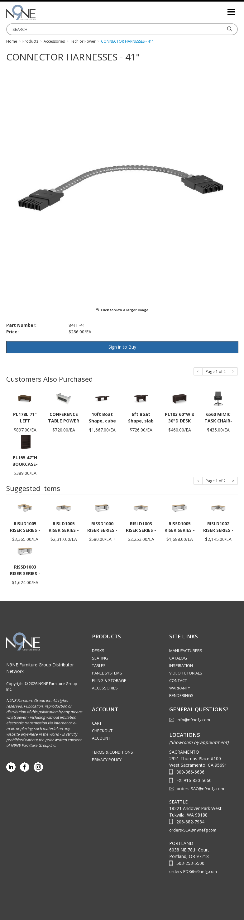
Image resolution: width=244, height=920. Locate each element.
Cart (97, 723)
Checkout (102, 730)
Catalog (178, 658)
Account (101, 738)
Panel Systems (107, 673)
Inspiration (181, 665)
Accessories (105, 688)
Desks (98, 650)
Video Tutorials (185, 673)
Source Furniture (37, 12)
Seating (100, 658)
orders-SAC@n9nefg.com (200, 788)
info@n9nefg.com (193, 719)
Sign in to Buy (122, 347)
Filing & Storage (109, 680)
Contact (178, 680)
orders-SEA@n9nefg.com (192, 830)
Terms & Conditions (112, 752)
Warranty (179, 688)
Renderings (181, 695)
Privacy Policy (107, 759)
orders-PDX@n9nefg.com (193, 871)
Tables (99, 665)
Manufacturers (185, 650)
